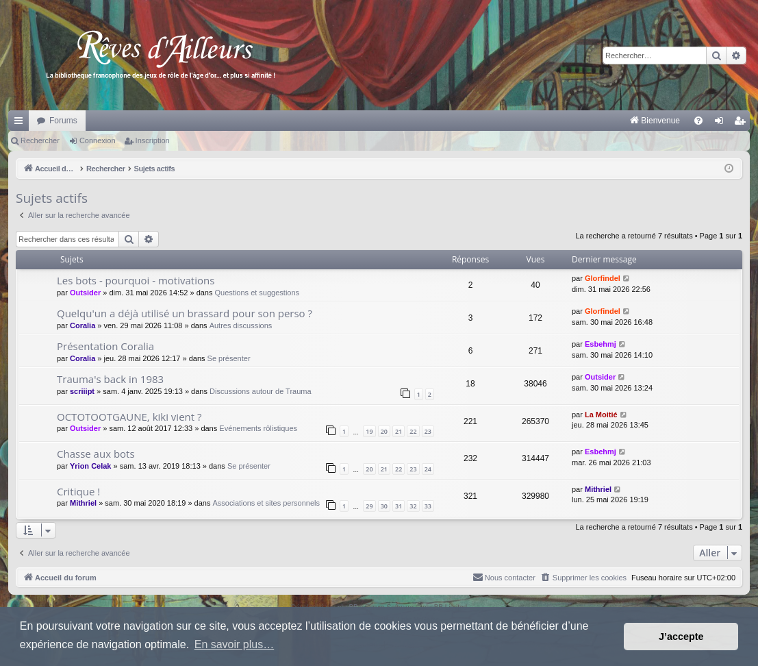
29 (369, 506)
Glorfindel (602, 278)
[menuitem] (512, 120)
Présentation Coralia (105, 346)
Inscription (153, 140)
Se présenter (229, 358)
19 (369, 431)
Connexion (97, 140)
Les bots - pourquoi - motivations (135, 280)
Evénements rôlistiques (258, 428)
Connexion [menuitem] (722, 123)
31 (398, 506)
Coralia (82, 325)
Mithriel (83, 503)
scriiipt (82, 391)
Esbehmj (600, 344)
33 (428, 506)
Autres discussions (241, 325)
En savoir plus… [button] (234, 644)
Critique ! (78, 491)
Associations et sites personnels (266, 503)
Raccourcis (21, 123)
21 (398, 431)
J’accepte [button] (681, 636)
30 (384, 506)
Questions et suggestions (257, 292)
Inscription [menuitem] (742, 123)
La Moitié (601, 414)
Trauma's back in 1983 (110, 379)
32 (412, 506)
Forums (63, 120)
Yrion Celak (91, 466)
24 (428, 469)
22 (412, 431)
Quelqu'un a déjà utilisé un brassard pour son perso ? (184, 313)
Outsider (85, 292)
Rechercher (40, 140)
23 (428, 431)
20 (384, 431)
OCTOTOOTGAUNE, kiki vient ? (129, 416)
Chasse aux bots (96, 453)
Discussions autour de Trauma (261, 391)
